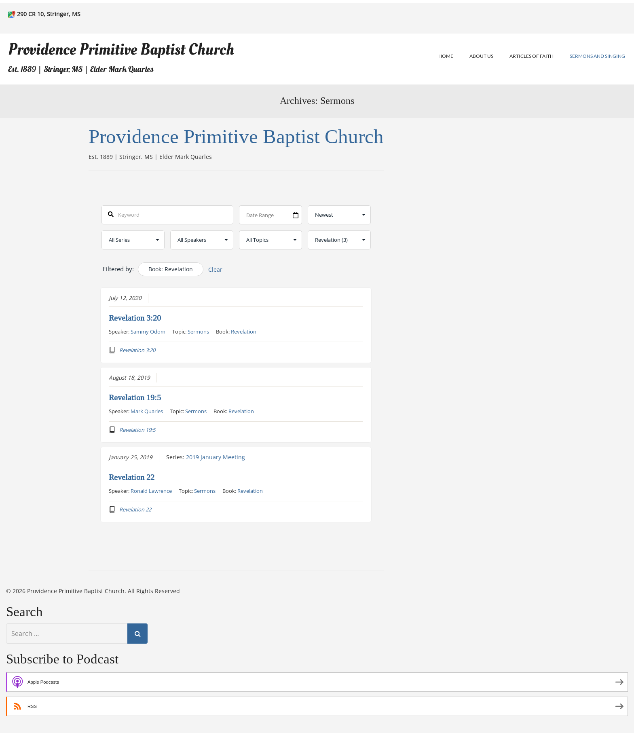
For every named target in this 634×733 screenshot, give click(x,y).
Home (445, 56)
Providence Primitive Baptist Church (121, 49)
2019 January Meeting (215, 457)
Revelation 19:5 (135, 397)
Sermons (198, 331)
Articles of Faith (531, 56)
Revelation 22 (131, 477)
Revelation (243, 331)
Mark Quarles (147, 411)
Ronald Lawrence (151, 490)
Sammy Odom (148, 331)
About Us (481, 56)
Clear (215, 269)
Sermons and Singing (597, 56)
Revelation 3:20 (135, 318)
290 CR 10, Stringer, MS (48, 14)
